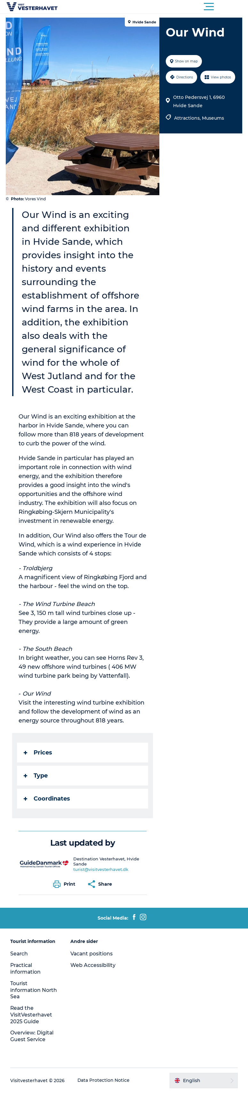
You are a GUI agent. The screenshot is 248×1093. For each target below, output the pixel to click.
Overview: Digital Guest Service (33, 1036)
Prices (38, 752)
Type (36, 775)
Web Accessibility (93, 965)
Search (20, 954)
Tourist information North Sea (26, 990)
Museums (213, 118)
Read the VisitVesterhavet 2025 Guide (32, 1015)
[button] (153, 7)
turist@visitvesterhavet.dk (101, 869)
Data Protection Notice (104, 1080)
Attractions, (188, 118)
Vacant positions (92, 954)
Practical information (26, 968)
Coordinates (47, 798)
